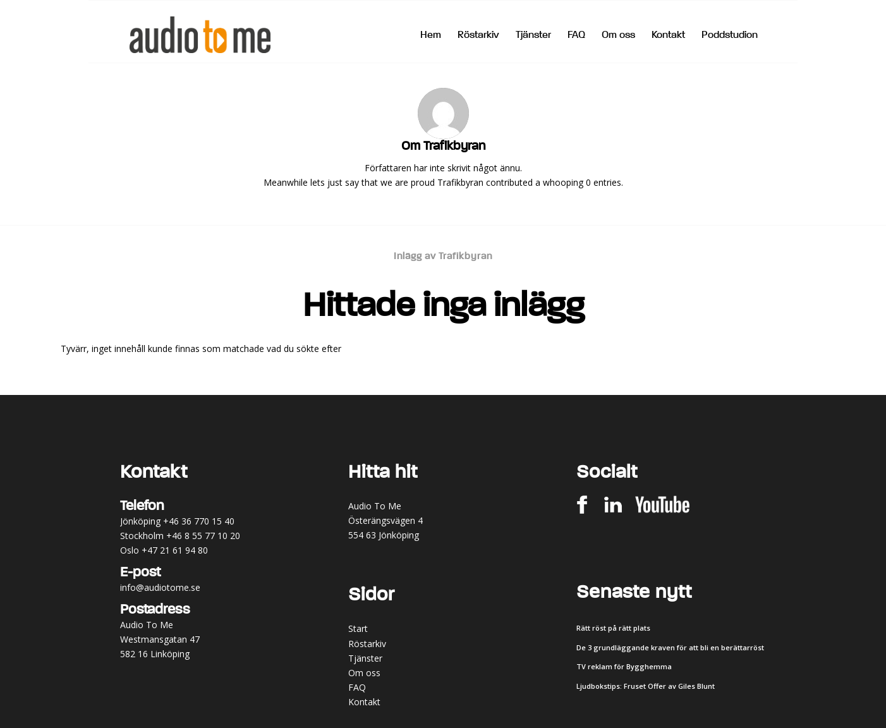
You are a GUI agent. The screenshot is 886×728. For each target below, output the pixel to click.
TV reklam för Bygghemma (624, 666)
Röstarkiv (367, 644)
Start (358, 628)
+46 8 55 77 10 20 (203, 536)
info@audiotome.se (160, 587)
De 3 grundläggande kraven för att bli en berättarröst (670, 647)
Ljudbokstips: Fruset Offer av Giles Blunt (645, 686)
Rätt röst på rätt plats (613, 628)
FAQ (357, 687)
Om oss (364, 673)
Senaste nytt (634, 592)
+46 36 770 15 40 (198, 521)
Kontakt (364, 702)
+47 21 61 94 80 (175, 550)
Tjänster (365, 658)
